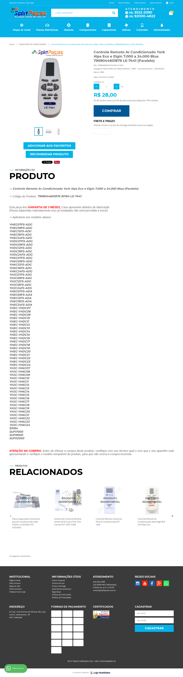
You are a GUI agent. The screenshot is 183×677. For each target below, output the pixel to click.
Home (111, 3)
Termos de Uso (58, 583)
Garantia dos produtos (61, 589)
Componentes (87, 30)
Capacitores (109, 30)
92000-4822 (142, 16)
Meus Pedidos (124, 3)
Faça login (29, 3)
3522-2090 (140, 12)
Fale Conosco (140, 3)
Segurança (56, 592)
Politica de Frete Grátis (61, 594)
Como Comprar (58, 580)
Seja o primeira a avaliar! (104, 77)
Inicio (171, 3)
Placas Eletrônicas (47, 30)
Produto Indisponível (26, 500)
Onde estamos (15, 589)
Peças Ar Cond (21, 30)
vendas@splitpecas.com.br (104, 590)
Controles (142, 30)
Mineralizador (162, 30)
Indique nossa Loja (17, 592)
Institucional (19, 577)
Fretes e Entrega (59, 586)
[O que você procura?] (114, 13)
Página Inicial (14, 580)
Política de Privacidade (61, 597)
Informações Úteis (66, 577)
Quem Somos (156, 3)
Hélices (126, 30)
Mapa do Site (14, 586)
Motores (69, 30)
